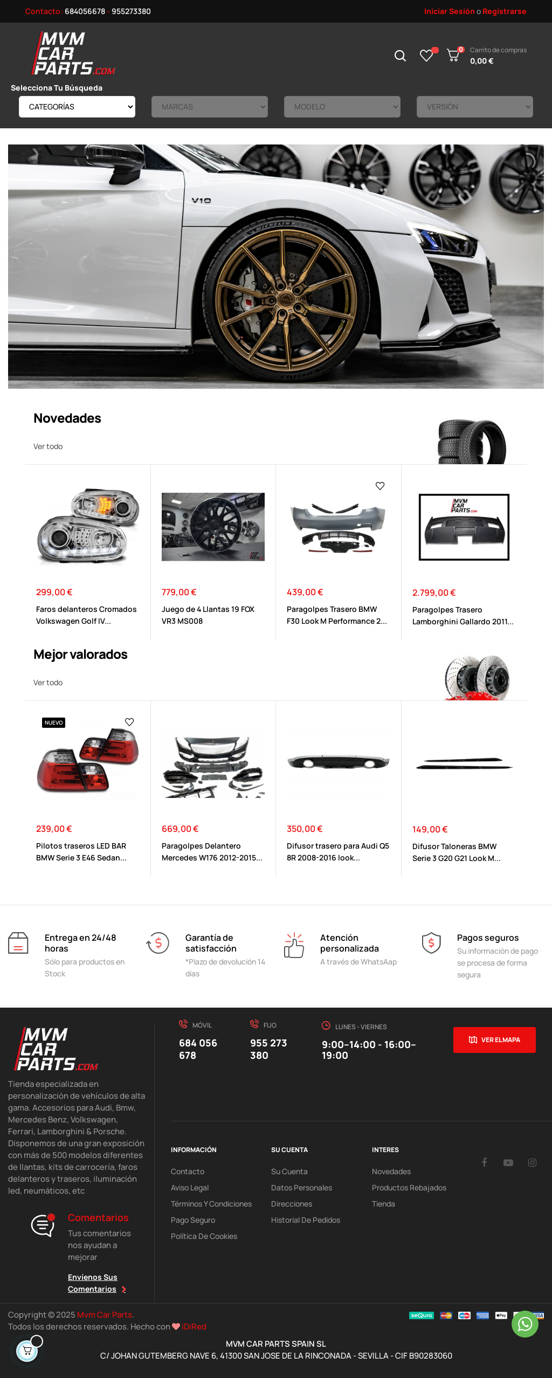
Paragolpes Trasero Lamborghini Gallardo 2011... (463, 615)
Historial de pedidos (305, 1220)
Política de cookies (204, 1236)
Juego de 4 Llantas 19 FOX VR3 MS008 (208, 615)
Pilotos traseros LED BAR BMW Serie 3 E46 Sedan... (81, 851)
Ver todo (48, 446)
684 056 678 (198, 1049)
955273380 (131, 11)
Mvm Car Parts (104, 1314)
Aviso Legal (190, 1187)
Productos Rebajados (409, 1187)
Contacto (187, 1171)
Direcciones (291, 1203)
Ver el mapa (500, 1039)
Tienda (383, 1203)
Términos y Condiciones (211, 1203)
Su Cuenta (289, 1171)
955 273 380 (268, 1049)
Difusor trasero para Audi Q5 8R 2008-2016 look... (338, 851)
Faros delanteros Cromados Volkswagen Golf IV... (86, 615)
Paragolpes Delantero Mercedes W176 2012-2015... (212, 851)
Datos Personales (301, 1187)
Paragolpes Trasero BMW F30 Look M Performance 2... (337, 615)
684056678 (85, 11)
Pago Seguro (193, 1220)
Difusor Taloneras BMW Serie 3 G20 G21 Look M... (456, 852)
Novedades (391, 1171)
